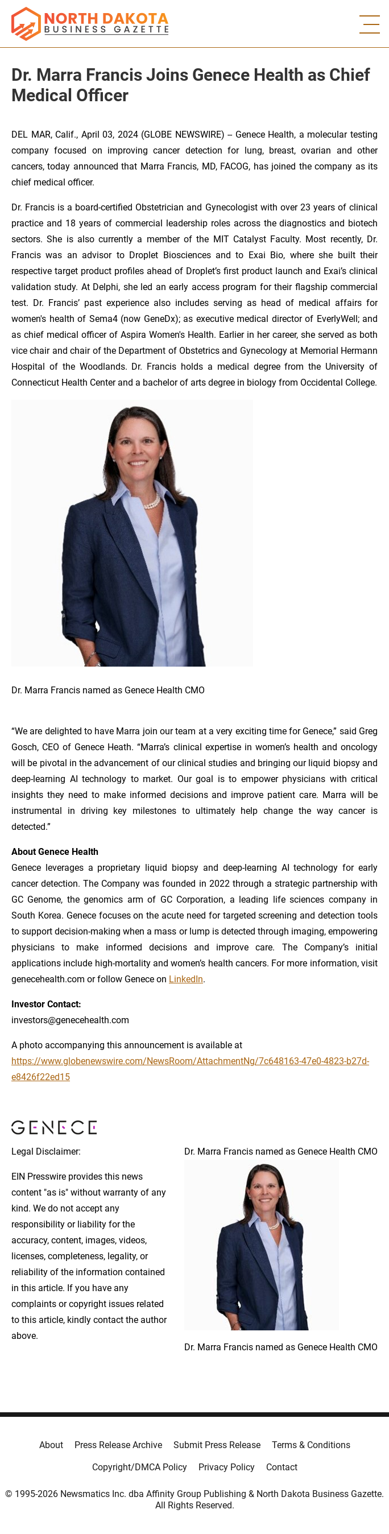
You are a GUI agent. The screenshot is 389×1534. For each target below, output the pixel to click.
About (51, 1445)
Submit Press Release (216, 1445)
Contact (281, 1467)
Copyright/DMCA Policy (139, 1467)
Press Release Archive (118, 1445)
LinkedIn (186, 979)
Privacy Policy (226, 1467)
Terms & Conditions (311, 1445)
